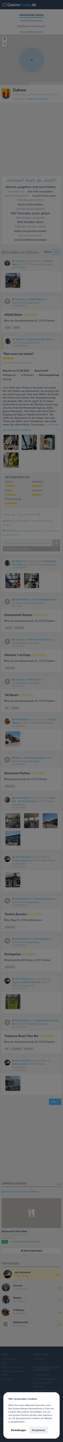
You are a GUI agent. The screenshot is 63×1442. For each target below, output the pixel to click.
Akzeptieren (38, 1430)
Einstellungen (18, 1430)
